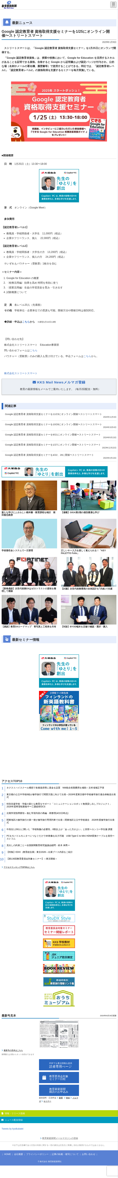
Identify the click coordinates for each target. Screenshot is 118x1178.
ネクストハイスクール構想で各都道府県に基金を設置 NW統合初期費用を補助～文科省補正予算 (55, 787)
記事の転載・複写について (65, 1154)
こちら (26, 321)
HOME (7, 1154)
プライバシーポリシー (37, 1154)
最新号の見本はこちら (13, 1050)
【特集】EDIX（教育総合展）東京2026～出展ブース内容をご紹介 (40, 852)
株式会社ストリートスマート (20, 373)
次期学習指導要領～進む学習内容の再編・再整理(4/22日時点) (37, 813)
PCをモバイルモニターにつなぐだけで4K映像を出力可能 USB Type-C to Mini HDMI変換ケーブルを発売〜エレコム (60, 837)
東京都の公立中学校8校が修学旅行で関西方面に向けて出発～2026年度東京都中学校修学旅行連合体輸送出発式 (61, 795)
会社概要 (18, 1154)
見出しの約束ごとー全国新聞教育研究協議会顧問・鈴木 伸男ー (38, 845)
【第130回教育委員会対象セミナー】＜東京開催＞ (32, 858)
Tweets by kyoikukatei (12, 1128)
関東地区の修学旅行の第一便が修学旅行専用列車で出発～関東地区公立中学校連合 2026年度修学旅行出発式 (60, 821)
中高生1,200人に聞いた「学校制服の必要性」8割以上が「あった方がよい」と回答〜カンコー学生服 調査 (60, 829)
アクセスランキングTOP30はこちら (19, 867)
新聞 (61, 1098)
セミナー (47, 1101)
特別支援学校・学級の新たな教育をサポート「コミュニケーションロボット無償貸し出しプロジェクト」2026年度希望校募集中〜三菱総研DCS (59, 805)
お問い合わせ (88, 1154)
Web (68, 1098)
